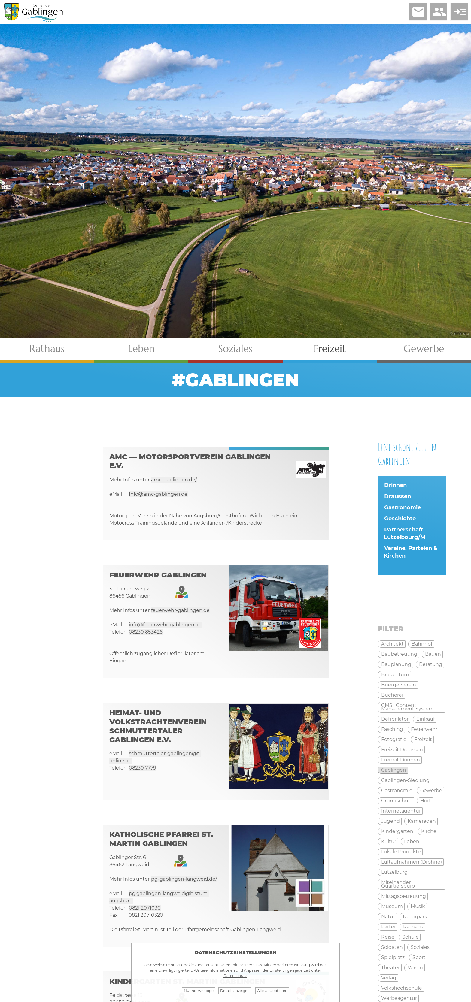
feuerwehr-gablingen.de (180, 612)
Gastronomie (402, 508)
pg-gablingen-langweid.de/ (184, 882)
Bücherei (392, 696)
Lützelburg (394, 873)
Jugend (390, 822)
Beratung (430, 665)
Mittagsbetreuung (403, 897)
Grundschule (396, 802)
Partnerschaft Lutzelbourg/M (404, 534)
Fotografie (393, 740)
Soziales (235, 349)
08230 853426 (146, 634)
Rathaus (47, 349)
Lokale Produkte (401, 853)
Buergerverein (398, 686)
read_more (458, 12)
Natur (388, 918)
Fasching (392, 730)
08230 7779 (142, 771)
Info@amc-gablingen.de (158, 495)
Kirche (428, 832)
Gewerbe (423, 349)
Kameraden (422, 822)
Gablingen (393, 771)
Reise (387, 938)
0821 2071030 (145, 911)
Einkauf (425, 720)
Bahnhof (422, 645)
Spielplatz (393, 958)
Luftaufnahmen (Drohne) (411, 863)
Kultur (388, 843)
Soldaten (392, 948)
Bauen (433, 655)
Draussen (397, 497)
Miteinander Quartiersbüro (398, 885)
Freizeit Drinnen (400, 761)
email (415, 12)
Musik (418, 907)
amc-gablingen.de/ (174, 481)
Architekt (392, 645)
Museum (392, 907)
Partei (388, 928)
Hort (425, 802)
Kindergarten (397, 832)
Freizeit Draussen (402, 751)
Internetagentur (401, 812)
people (437, 12)
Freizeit (330, 349)
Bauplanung (396, 665)
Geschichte (400, 519)
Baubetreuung (399, 655)
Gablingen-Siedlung (405, 781)
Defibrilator (395, 720)
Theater (390, 969)
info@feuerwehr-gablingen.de (165, 627)
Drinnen (395, 486)
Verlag (388, 979)
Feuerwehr (424, 730)
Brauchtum (395, 676)
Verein (415, 969)
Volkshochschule (401, 989)
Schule (410, 938)
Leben (141, 349)
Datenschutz (235, 975)
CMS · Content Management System (407, 708)
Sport (419, 958)
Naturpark (415, 918)
